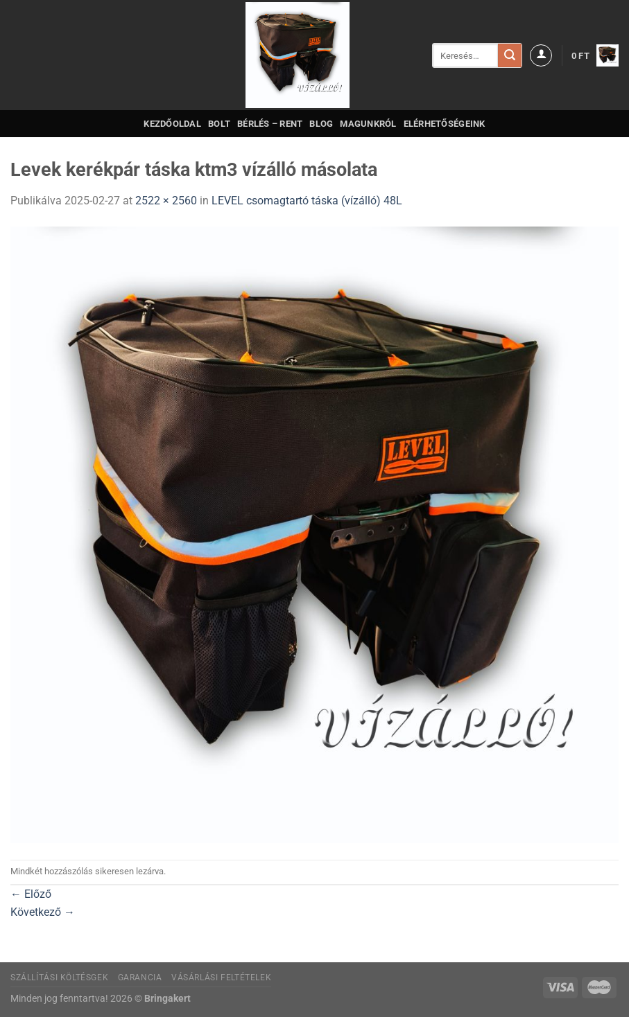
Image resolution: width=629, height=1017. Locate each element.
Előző (30, 894)
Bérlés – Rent (269, 123)
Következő (42, 912)
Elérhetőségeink (444, 123)
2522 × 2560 (166, 200)
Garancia (140, 977)
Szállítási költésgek (59, 977)
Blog (321, 123)
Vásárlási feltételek (221, 977)
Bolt (219, 123)
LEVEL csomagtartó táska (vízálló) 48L (307, 200)
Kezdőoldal (172, 123)
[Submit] (510, 55)
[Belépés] (541, 55)
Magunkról (368, 123)
